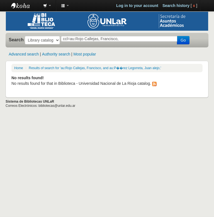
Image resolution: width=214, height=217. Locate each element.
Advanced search (24, 54)
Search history (175, 5)
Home (18, 68)
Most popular (84, 54)
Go (183, 40)
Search (16, 39)
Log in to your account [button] (137, 5)
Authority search (56, 54)
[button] (47, 5)
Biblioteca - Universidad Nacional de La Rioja (25, 5)
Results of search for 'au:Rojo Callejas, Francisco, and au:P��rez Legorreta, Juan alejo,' (95, 68)
